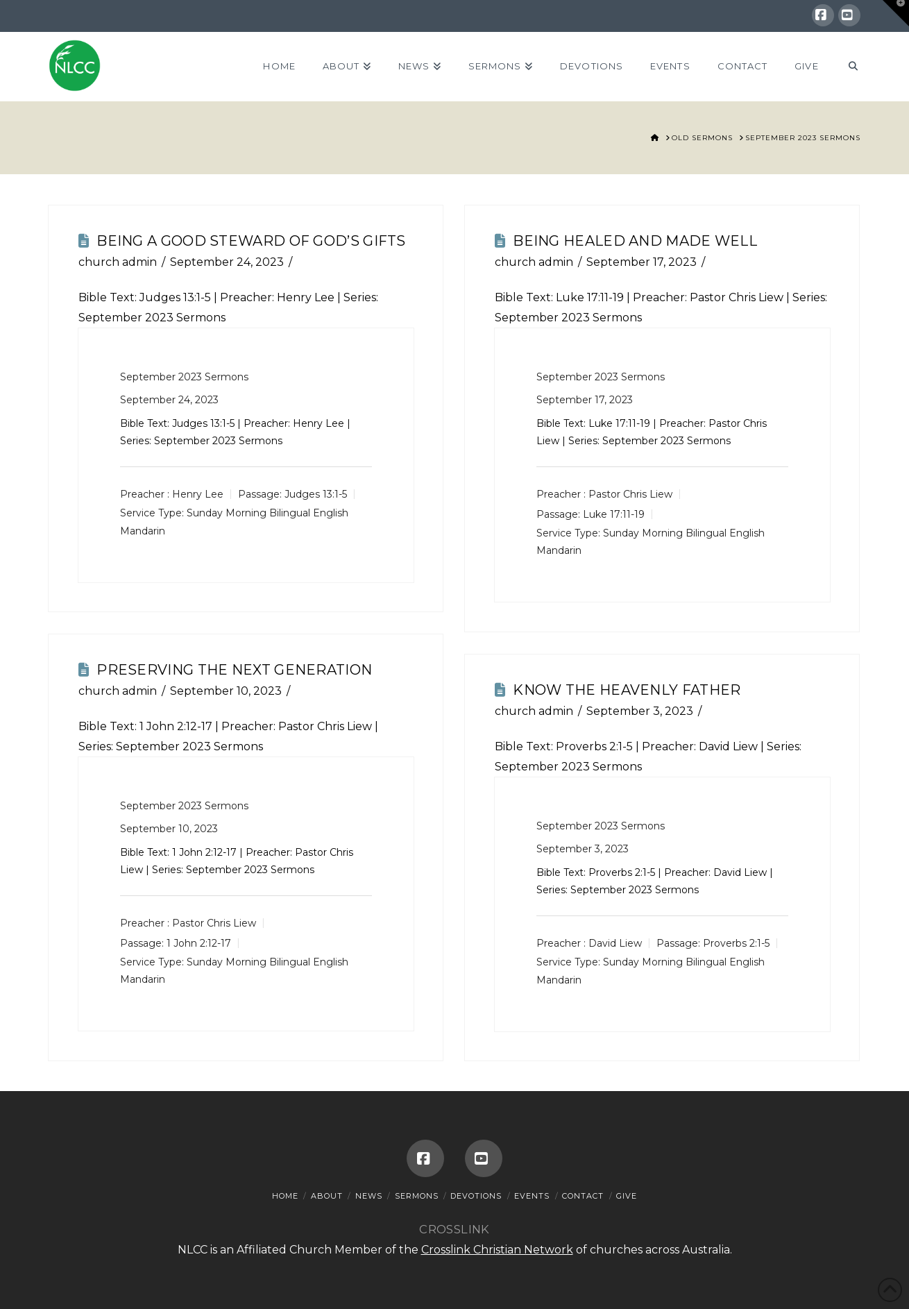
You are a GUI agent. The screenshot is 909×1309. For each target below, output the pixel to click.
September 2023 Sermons (184, 377)
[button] (896, 13)
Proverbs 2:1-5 (594, 746)
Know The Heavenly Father (626, 690)
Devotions (476, 1196)
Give (626, 1196)
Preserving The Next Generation (234, 669)
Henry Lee (197, 494)
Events (532, 1196)
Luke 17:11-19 (590, 297)
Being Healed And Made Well (635, 241)
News (368, 1196)
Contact (583, 1196)
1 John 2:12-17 (175, 726)
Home (285, 1196)
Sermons (417, 1196)
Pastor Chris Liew (630, 494)
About (327, 1196)
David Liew (615, 943)
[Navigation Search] (846, 66)
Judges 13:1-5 (175, 297)
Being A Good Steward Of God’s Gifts (251, 241)
